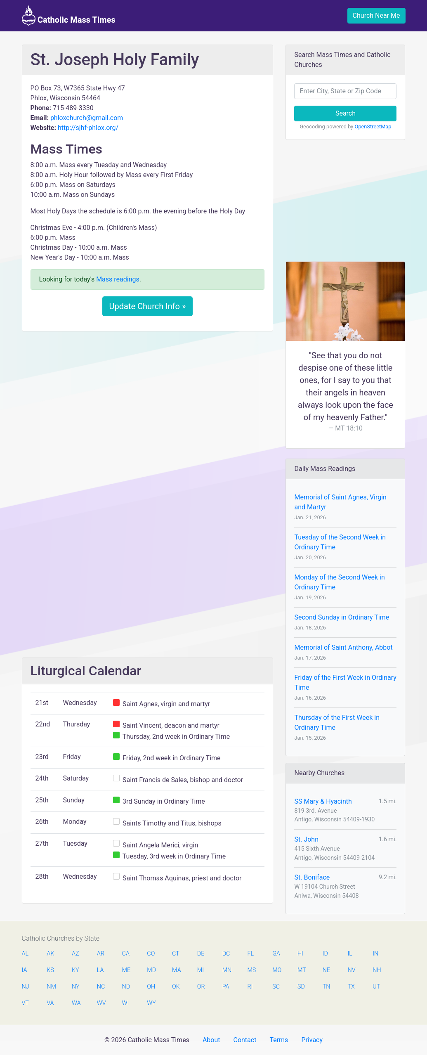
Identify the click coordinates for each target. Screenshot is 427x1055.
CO (151, 953)
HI (300, 953)
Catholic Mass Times (69, 15)
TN (326, 986)
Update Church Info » (147, 306)
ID (325, 953)
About (211, 1040)
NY (76, 986)
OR (201, 986)
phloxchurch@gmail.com (86, 118)
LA (100, 970)
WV (101, 1003)
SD (301, 986)
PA (225, 986)
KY (75, 970)
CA (126, 953)
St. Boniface (312, 877)
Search (345, 113)
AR (100, 953)
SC (276, 986)
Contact (244, 1040)
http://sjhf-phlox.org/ (88, 128)
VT (25, 1003)
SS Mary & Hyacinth (323, 801)
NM (51, 986)
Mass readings (117, 279)
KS (50, 970)
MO (276, 970)
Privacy (312, 1040)
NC (101, 986)
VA (50, 1003)
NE (326, 970)
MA (176, 970)
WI (125, 1003)
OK (176, 986)
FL (250, 953)
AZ (75, 953)
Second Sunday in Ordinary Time (341, 617)
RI (249, 986)
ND (126, 986)
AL (25, 953)
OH (151, 986)
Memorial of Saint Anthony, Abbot (343, 647)
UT (376, 986)
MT (301, 970)
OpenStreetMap (373, 126)
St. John (306, 839)
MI (200, 970)
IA (24, 970)
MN (226, 970)
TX (350, 986)
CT (175, 953)
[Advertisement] (148, 399)
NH (377, 970)
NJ (25, 986)
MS (251, 970)
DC (226, 953)
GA (276, 953)
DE (201, 953)
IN (375, 953)
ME (126, 970)
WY (151, 1003)
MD (151, 970)
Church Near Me (376, 15)
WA (76, 1003)
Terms (278, 1040)
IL (349, 953)
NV (351, 970)
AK (50, 953)
